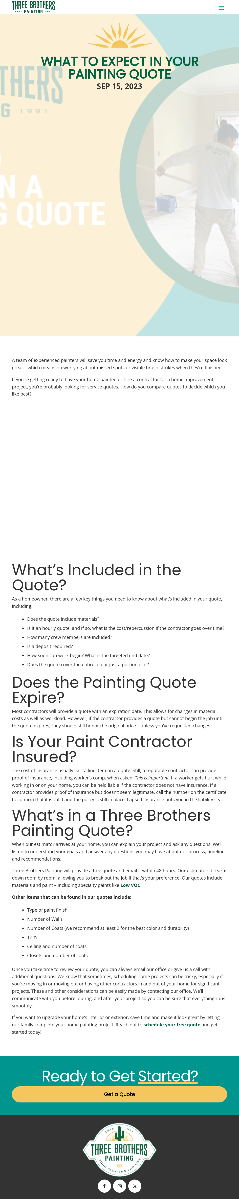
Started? (168, 1076)
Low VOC (130, 885)
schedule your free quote (172, 1025)
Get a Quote (119, 1094)
